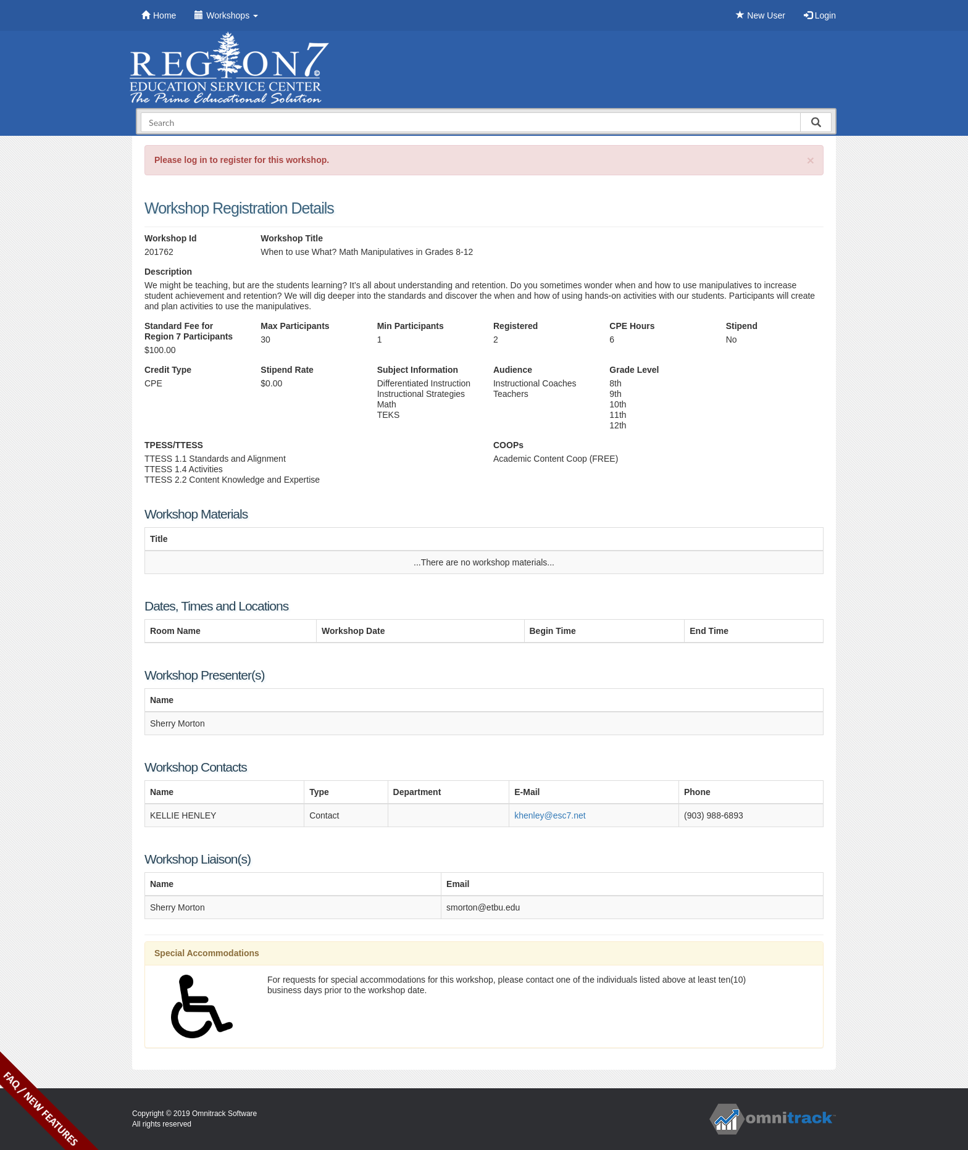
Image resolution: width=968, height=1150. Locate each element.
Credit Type (167, 370)
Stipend (741, 326)
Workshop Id (170, 238)
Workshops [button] (226, 15)
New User (760, 15)
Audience (512, 370)
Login (820, 15)
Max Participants (295, 326)
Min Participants (410, 326)
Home (158, 15)
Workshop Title (292, 238)
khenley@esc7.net (549, 815)
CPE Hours (631, 326)
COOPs (508, 445)
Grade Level (634, 370)
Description (168, 272)
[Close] (810, 160)
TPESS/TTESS (173, 445)
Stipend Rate (287, 370)
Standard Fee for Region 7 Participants (188, 331)
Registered (515, 326)
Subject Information (417, 370)
